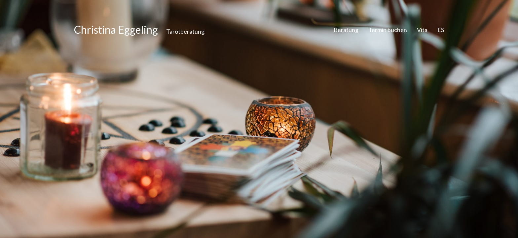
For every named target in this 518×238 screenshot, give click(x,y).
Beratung (346, 30)
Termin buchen (387, 30)
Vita (422, 30)
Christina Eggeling (116, 29)
